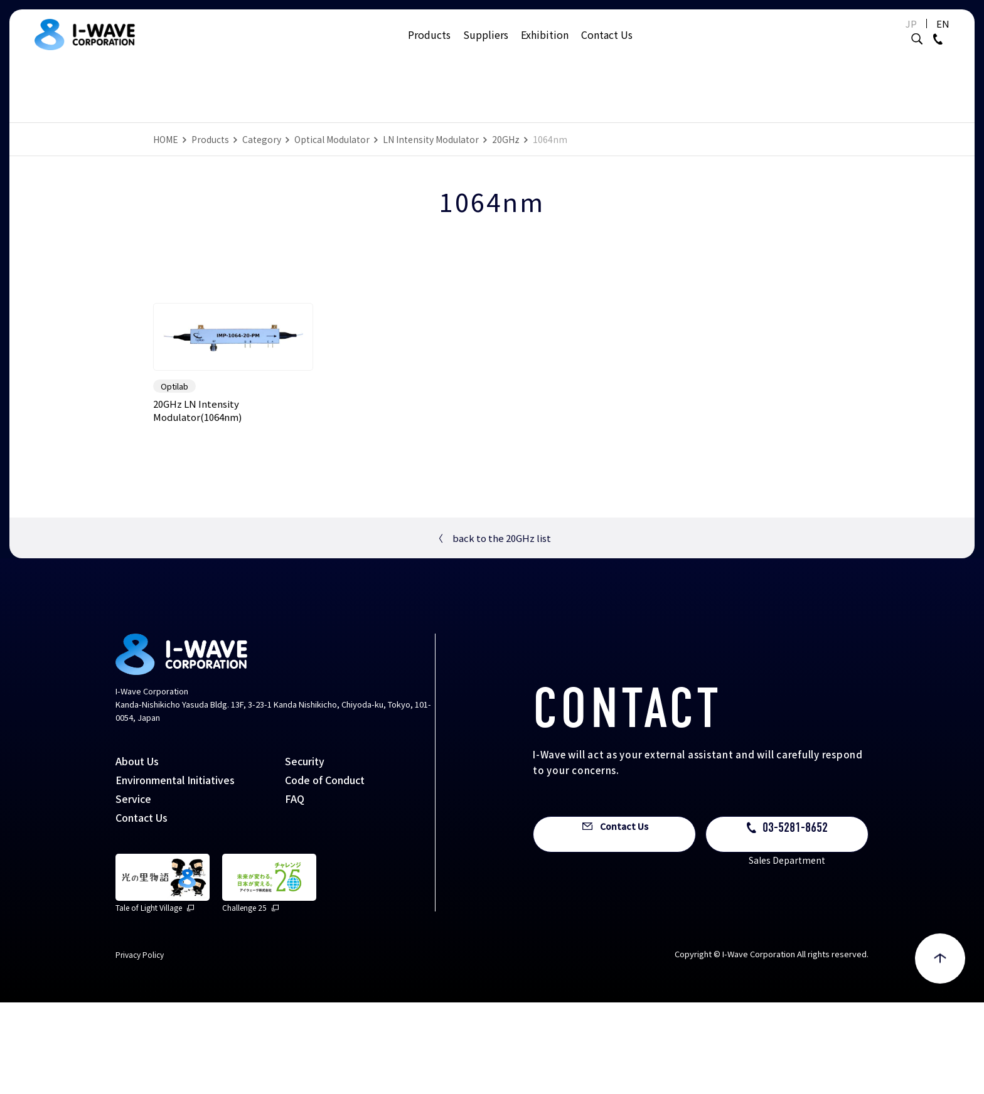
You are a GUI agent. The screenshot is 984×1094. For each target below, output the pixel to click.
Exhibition (545, 47)
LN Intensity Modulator (431, 139)
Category (261, 139)
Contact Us (607, 47)
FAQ (294, 890)
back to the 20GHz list (492, 630)
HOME (165, 139)
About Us (137, 852)
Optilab (174, 478)
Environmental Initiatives (175, 871)
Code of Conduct (325, 871)
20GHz (506, 139)
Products (429, 47)
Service (133, 890)
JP (883, 36)
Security (304, 852)
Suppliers (485, 47)
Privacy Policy (139, 1046)
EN (915, 36)
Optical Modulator (332, 139)
